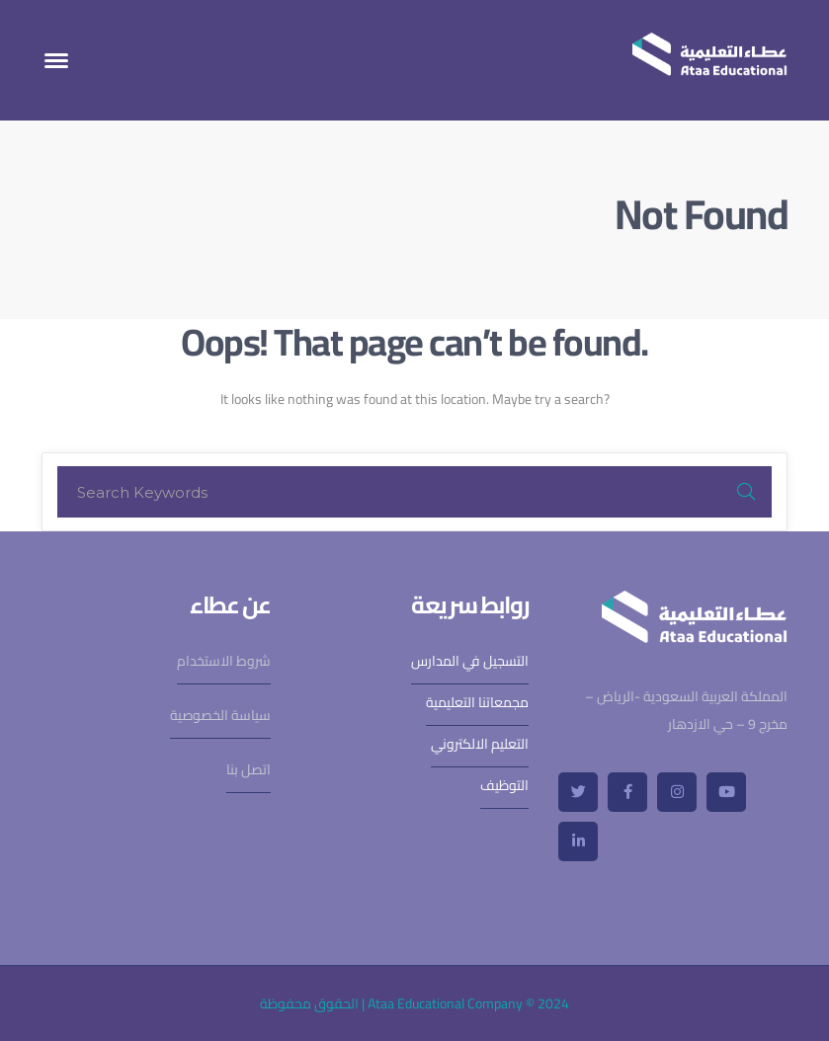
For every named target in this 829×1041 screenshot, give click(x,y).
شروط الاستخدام (224, 661)
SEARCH (746, 492)
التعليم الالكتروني (480, 744)
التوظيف (504, 785)
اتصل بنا (248, 769)
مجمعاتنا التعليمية (477, 702)
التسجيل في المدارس (470, 661)
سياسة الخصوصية (220, 715)
